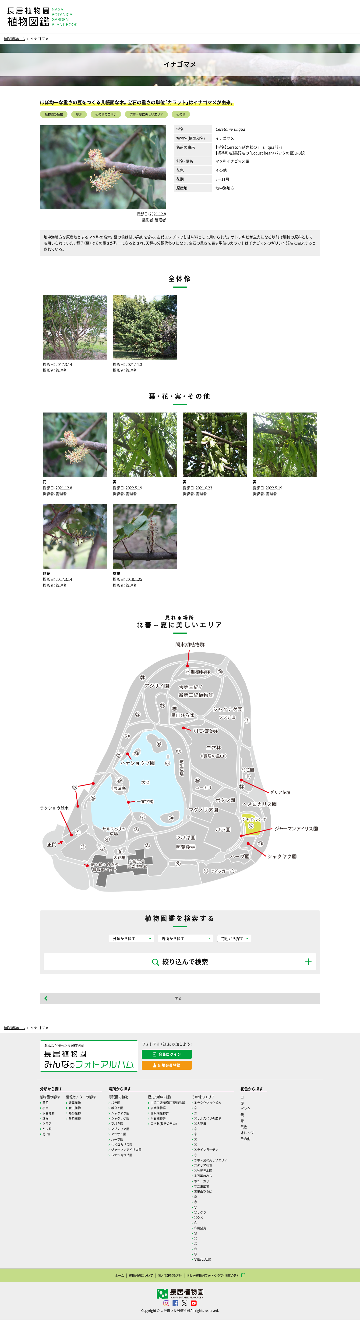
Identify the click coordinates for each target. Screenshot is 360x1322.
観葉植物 (78, 1104)
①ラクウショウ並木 (220, 1104)
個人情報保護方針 (167, 1277)
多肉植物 (78, 1120)
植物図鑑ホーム (17, 38)
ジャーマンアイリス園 (134, 1151)
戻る (178, 1000)
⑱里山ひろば (216, 1193)
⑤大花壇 (212, 1125)
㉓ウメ (211, 1219)
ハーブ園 (124, 1141)
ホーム (107, 1277)
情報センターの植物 (85, 1099)
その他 (208, 115)
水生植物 (49, 1115)
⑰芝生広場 (214, 1188)
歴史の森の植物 (170, 1099)
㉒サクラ (212, 1214)
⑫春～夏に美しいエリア (166, 115)
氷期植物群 (168, 1110)
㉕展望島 (212, 1230)
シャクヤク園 (128, 1115)
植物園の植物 (57, 115)
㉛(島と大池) (215, 1261)
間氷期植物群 (170, 1115)
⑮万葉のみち (216, 1177)
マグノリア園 (128, 1131)
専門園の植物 (127, 1099)
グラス (47, 1125)
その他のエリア (118, 115)
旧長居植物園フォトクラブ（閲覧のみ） (219, 1277)
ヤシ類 (47, 1131)
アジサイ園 (126, 1136)
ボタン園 (124, 1110)
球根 (45, 1120)
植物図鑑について (133, 1277)
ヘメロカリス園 (129, 1146)
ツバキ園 (124, 1125)
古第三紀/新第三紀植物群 (178, 1104)
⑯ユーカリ (214, 1183)
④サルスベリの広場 (220, 1120)
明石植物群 (168, 1120)
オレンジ (262, 1135)
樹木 (86, 115)
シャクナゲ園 (128, 1120)
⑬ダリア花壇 (216, 1167)
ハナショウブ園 (129, 1157)
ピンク (260, 1111)
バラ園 (123, 1104)
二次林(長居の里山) (174, 1125)
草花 (45, 1104)
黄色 (258, 1129)
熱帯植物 (78, 1115)
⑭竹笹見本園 (216, 1172)
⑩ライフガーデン (219, 1151)
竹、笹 (46, 1136)
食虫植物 (78, 1110)
